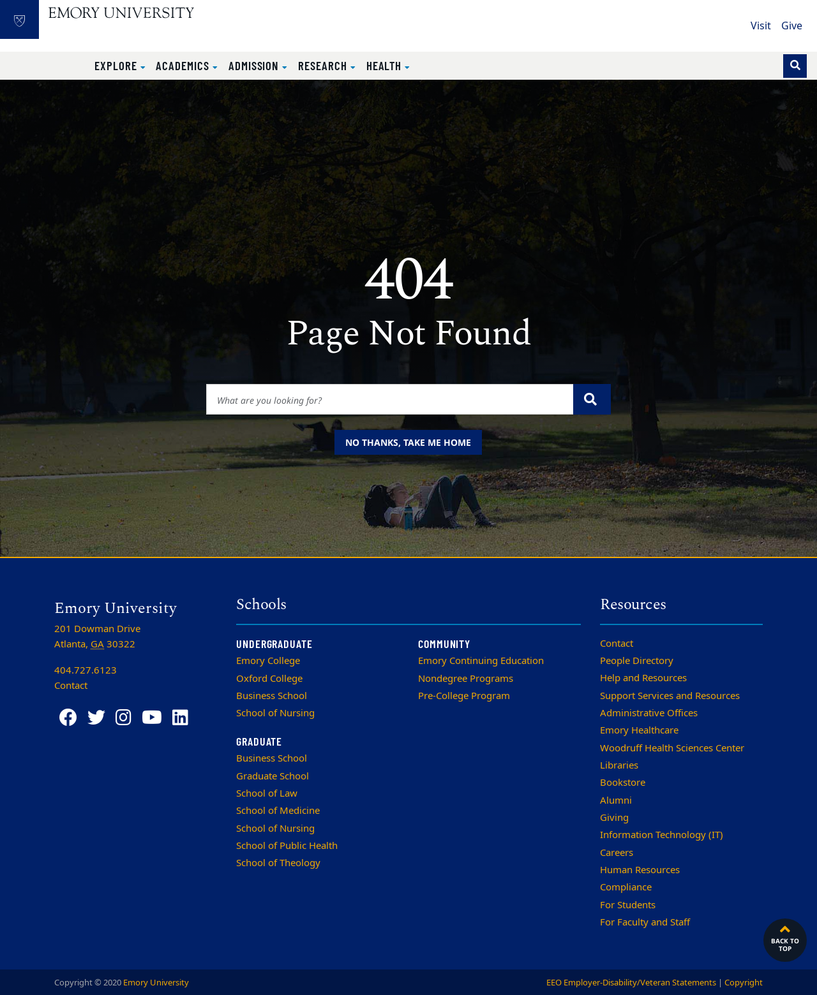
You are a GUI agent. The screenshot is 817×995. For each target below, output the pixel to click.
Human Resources (640, 870)
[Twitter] (96, 718)
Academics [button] (184, 65)
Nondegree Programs (465, 679)
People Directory (636, 661)
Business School (271, 696)
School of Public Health (287, 846)
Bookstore (622, 783)
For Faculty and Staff (645, 922)
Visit (761, 26)
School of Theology (278, 863)
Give (791, 26)
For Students (628, 905)
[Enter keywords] (390, 399)
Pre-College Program (464, 696)
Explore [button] (117, 65)
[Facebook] (68, 718)
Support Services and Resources (670, 696)
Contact (616, 644)
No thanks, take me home (408, 442)
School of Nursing (275, 713)
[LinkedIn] (180, 718)
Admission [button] (255, 65)
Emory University (156, 983)
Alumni (616, 800)
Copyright (743, 983)
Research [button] (324, 65)
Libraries (619, 765)
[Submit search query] (592, 399)
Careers (616, 853)
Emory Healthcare (639, 730)
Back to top (785, 937)
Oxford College (269, 679)
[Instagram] (123, 718)
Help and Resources (643, 678)
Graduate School (272, 776)
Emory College (268, 661)
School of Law (266, 793)
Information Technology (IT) (661, 835)
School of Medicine (278, 811)
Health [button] (385, 65)
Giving (614, 818)
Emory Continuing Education (481, 661)
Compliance (626, 887)
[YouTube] (152, 718)
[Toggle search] (795, 66)
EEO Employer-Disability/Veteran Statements (631, 983)
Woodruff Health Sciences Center (672, 748)
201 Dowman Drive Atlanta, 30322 (97, 636)
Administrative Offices (649, 713)
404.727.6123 (85, 670)
